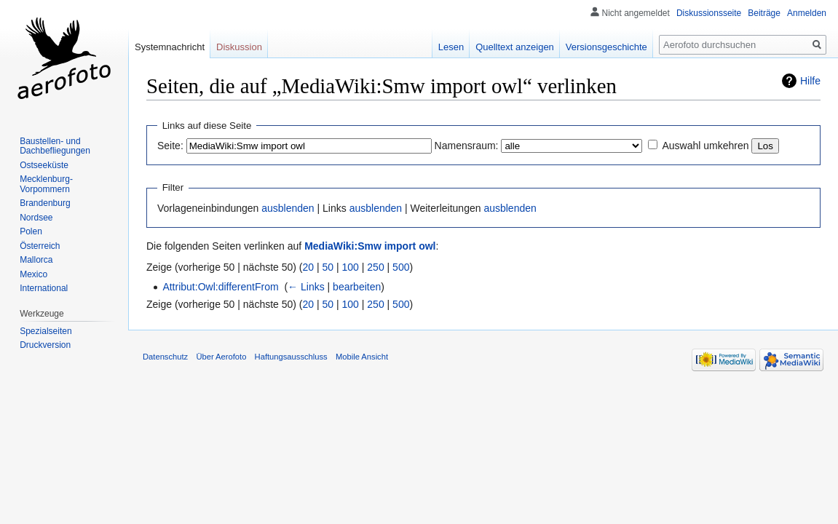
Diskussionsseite (708, 13)
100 (350, 267)
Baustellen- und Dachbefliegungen (55, 146)
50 (328, 267)
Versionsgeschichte (606, 46)
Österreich (40, 246)
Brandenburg (45, 203)
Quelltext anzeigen (514, 46)
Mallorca (36, 260)
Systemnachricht (170, 46)
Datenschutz (165, 356)
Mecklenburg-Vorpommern (46, 184)
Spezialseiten (45, 331)
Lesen (451, 46)
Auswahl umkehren (705, 145)
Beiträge (764, 13)
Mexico (33, 274)
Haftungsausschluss (291, 356)
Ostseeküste (44, 165)
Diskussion (239, 46)
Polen (31, 231)
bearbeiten (357, 287)
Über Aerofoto (221, 356)
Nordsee (36, 218)
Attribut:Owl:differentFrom (220, 287)
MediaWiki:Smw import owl (369, 246)
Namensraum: (467, 145)
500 (400, 267)
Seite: (170, 145)
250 (375, 267)
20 (309, 267)
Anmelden (806, 13)
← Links (306, 287)
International (44, 288)
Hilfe (810, 81)
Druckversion (45, 345)
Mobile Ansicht (362, 356)
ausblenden (287, 208)
